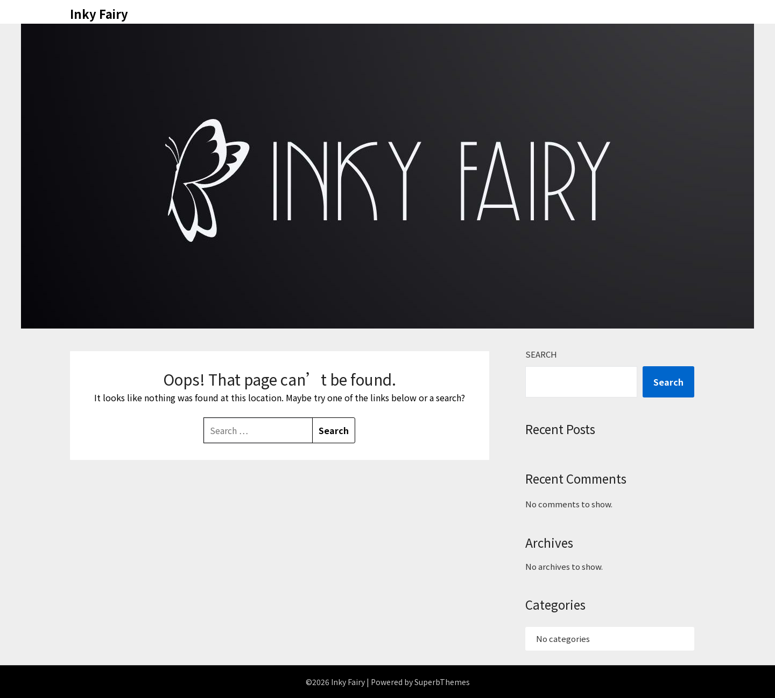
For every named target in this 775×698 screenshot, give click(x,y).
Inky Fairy (99, 13)
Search (541, 354)
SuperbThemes (442, 681)
